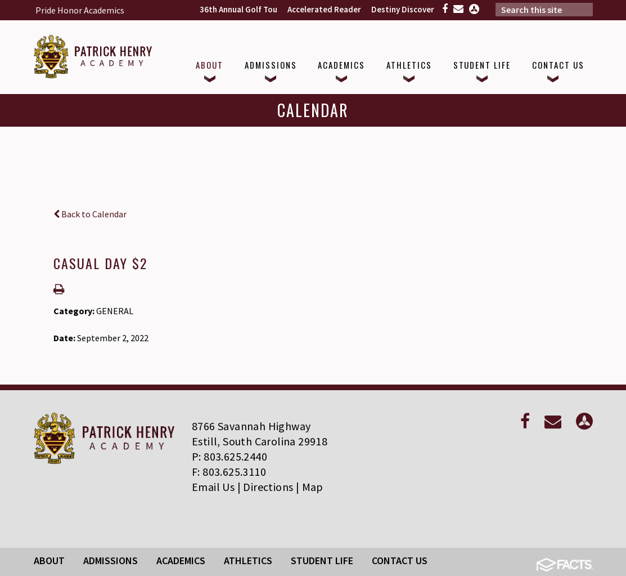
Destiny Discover (402, 9)
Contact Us (399, 560)
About (49, 560)
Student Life (322, 560)
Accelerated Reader (324, 9)
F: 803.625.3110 (229, 472)
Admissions (110, 560)
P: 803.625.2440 (229, 456)
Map (312, 487)
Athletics (248, 560)
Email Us (213, 487)
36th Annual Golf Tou (238, 9)
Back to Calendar (90, 214)
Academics (180, 560)
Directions (268, 487)
